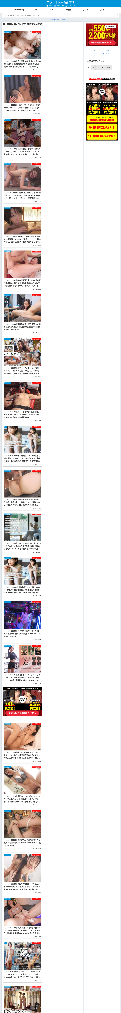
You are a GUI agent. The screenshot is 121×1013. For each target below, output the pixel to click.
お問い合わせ (70, 1000)
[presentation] (88, 67)
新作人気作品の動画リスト (60, 20)
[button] (117, 15)
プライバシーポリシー (54, 1000)
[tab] (88, 67)
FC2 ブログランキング (102, 53)
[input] (60, 15)
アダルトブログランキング (102, 50)
